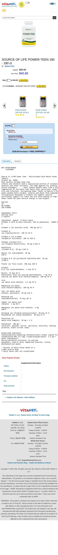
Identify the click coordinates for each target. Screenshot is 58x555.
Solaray (6, 399)
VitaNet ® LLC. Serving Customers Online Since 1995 (9, 4)
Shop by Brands (9, 419)
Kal (5, 414)
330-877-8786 (20, 471)
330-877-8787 (19, 476)
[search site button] (54, 17)
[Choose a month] (29, 142)
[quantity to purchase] (9, 80)
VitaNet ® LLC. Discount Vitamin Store (29, 443)
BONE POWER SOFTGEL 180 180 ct (42, 112)
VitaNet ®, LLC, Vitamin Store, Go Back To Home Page (29, 448)
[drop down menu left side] (4, 10)
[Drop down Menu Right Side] (54, 10)
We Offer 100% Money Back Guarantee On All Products (21, 4)
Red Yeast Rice (9, 404)
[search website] (29, 17)
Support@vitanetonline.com (31, 493)
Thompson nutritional (10, 409)
